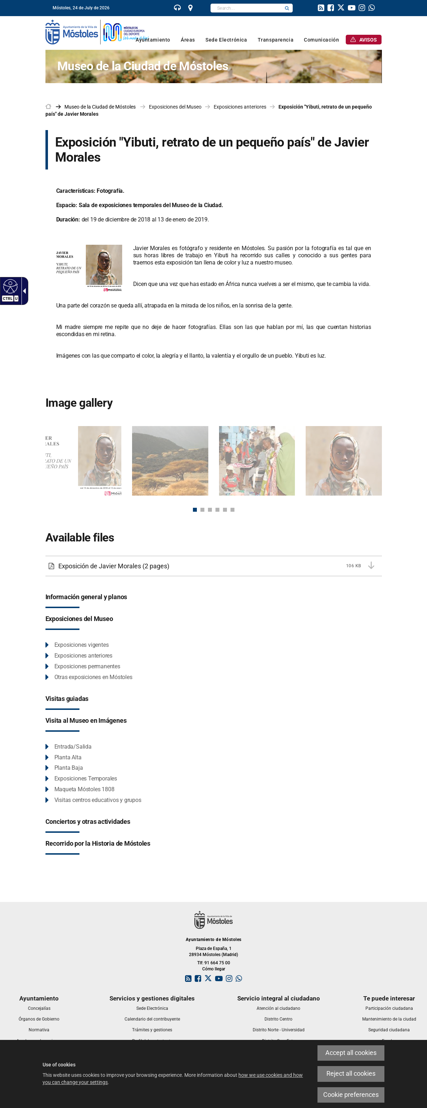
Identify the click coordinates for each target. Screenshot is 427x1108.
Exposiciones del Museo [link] (175, 107)
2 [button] (202, 510)
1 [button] (195, 510)
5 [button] (225, 510)
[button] (287, 8)
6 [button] (232, 510)
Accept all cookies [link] (351, 1052)
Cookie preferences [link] (351, 1094)
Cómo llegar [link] (213, 968)
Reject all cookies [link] (350, 1073)
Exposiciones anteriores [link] (240, 107)
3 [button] (210, 510)
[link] (9, 286)
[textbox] (246, 8)
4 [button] (217, 510)
